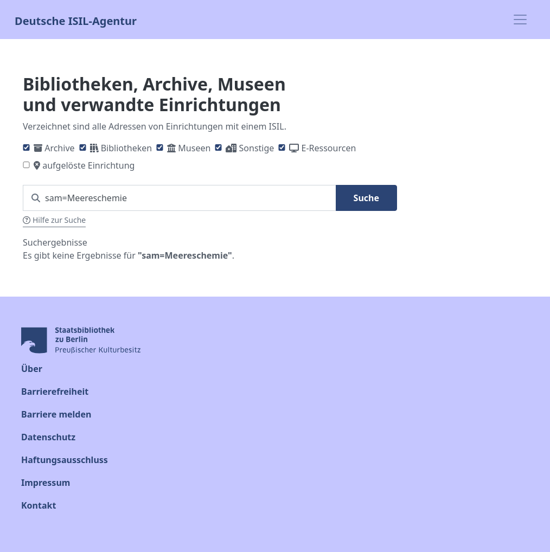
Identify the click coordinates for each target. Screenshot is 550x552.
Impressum (45, 483)
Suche (366, 198)
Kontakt (38, 505)
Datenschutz (48, 437)
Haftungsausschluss (64, 460)
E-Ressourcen (329, 148)
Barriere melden (56, 414)
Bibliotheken (126, 148)
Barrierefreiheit (54, 391)
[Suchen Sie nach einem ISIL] (179, 198)
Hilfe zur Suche (54, 220)
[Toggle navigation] (520, 19)
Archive (59, 148)
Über (31, 369)
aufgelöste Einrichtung (88, 165)
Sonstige (256, 148)
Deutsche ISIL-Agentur (76, 20)
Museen (194, 148)
